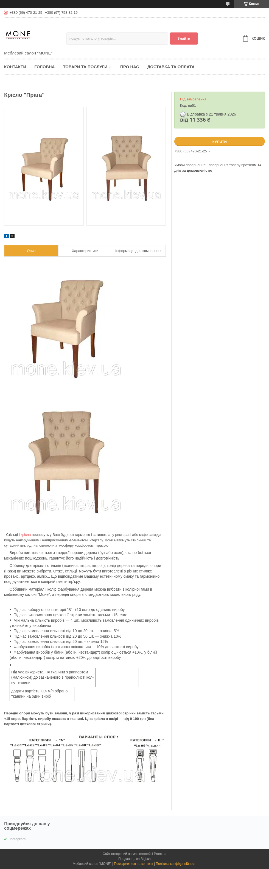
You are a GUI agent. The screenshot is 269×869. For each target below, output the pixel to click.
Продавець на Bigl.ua (134, 859)
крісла (26, 535)
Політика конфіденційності (176, 864)
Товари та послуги (85, 67)
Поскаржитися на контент (133, 864)
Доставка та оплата (171, 67)
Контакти (15, 67)
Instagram (18, 839)
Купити (219, 142)
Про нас (129, 67)
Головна (44, 67)
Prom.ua (160, 854)
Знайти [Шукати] (183, 38)
